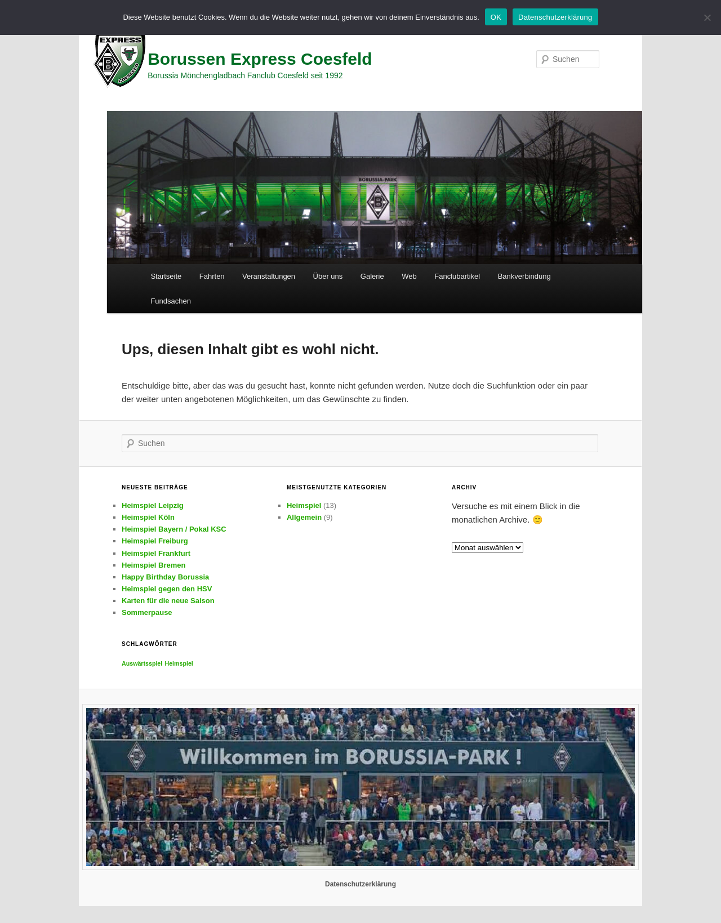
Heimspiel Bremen (153, 565)
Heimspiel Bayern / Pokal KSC (174, 529)
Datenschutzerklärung (360, 884)
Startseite (165, 276)
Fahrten (212, 276)
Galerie (372, 276)
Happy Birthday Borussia (165, 577)
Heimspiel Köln (148, 517)
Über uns (328, 276)
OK (496, 17)
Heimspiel (304, 505)
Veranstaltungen (268, 276)
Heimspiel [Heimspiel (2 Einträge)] (178, 663)
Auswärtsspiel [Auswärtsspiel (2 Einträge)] (142, 663)
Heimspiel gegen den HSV (167, 589)
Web (409, 276)
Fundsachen (170, 301)
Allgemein (304, 517)
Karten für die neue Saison (168, 600)
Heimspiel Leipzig (153, 505)
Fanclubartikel (457, 276)
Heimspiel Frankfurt (156, 553)
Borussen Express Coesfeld (260, 59)
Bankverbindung (524, 276)
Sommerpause (147, 612)
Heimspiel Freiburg (155, 541)
